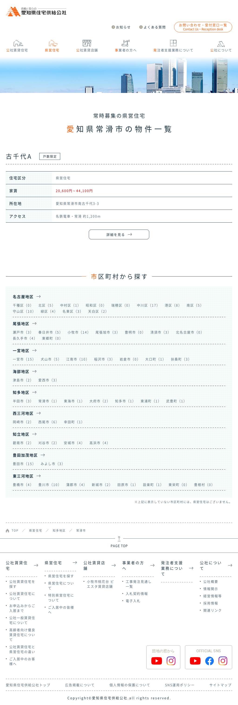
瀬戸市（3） (23, 332)
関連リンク (212, 610)
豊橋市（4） (23, 484)
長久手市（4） (25, 338)
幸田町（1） (74, 421)
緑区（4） (49, 311)
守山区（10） (24, 311)
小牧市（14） (79, 332)
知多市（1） (125, 401)
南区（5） (195, 305)
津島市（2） (23, 380)
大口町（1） (155, 359)
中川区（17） (148, 305)
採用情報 (210, 603)
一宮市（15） (24, 359)
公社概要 (210, 581)
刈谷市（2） (48, 442)
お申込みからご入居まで (22, 608)
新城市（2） (102, 484)
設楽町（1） (153, 484)
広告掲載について (80, 684)
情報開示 (210, 588)
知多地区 (59, 530)
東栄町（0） (179, 484)
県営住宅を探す (61, 575)
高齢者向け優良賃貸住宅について (22, 634)
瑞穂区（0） (121, 305)
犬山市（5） (51, 359)
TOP (15, 530)
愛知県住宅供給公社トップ (28, 684)
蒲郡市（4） (76, 484)
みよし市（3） (53, 463)
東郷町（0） (52, 338)
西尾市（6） (48, 421)
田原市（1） (127, 484)
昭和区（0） (96, 305)
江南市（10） (77, 359)
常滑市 (81, 530)
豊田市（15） (24, 463)
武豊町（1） (176, 401)
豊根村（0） (204, 484)
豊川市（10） (50, 484)
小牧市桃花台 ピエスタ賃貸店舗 (100, 584)
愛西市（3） (48, 380)
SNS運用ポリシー (180, 684)
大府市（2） (99, 401)
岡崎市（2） (23, 421)
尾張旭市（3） (108, 332)
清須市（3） (160, 332)
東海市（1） (74, 401)
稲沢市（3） (104, 359)
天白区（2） (98, 311)
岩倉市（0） (130, 359)
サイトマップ (220, 684)
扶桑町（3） (181, 359)
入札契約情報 (137, 593)
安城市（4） (74, 442)
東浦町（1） (151, 401)
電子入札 (133, 600)
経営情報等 (212, 595)
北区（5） (47, 305)
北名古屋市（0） (190, 332)
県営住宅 (35, 530)
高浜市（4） (99, 442)
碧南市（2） (23, 442)
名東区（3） (73, 311)
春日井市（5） (50, 332)
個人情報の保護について (129, 684)
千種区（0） (23, 305)
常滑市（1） (48, 401)
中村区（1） (70, 305)
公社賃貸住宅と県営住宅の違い (22, 649)
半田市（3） (23, 401)
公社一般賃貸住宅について (22, 620)
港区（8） (173, 305)
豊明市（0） (135, 332)
